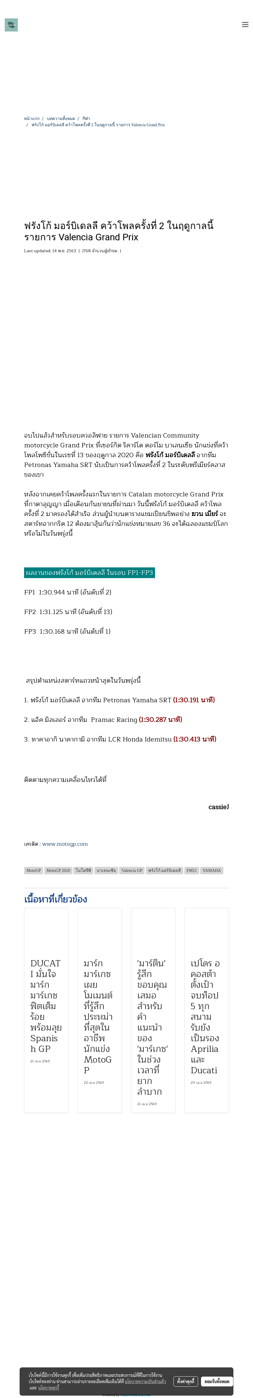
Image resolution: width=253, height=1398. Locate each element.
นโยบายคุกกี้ (48, 1387)
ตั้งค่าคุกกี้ (185, 1381)
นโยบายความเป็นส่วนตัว (145, 1381)
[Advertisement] (126, 172)
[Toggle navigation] (245, 24)
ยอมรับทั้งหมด (217, 1381)
